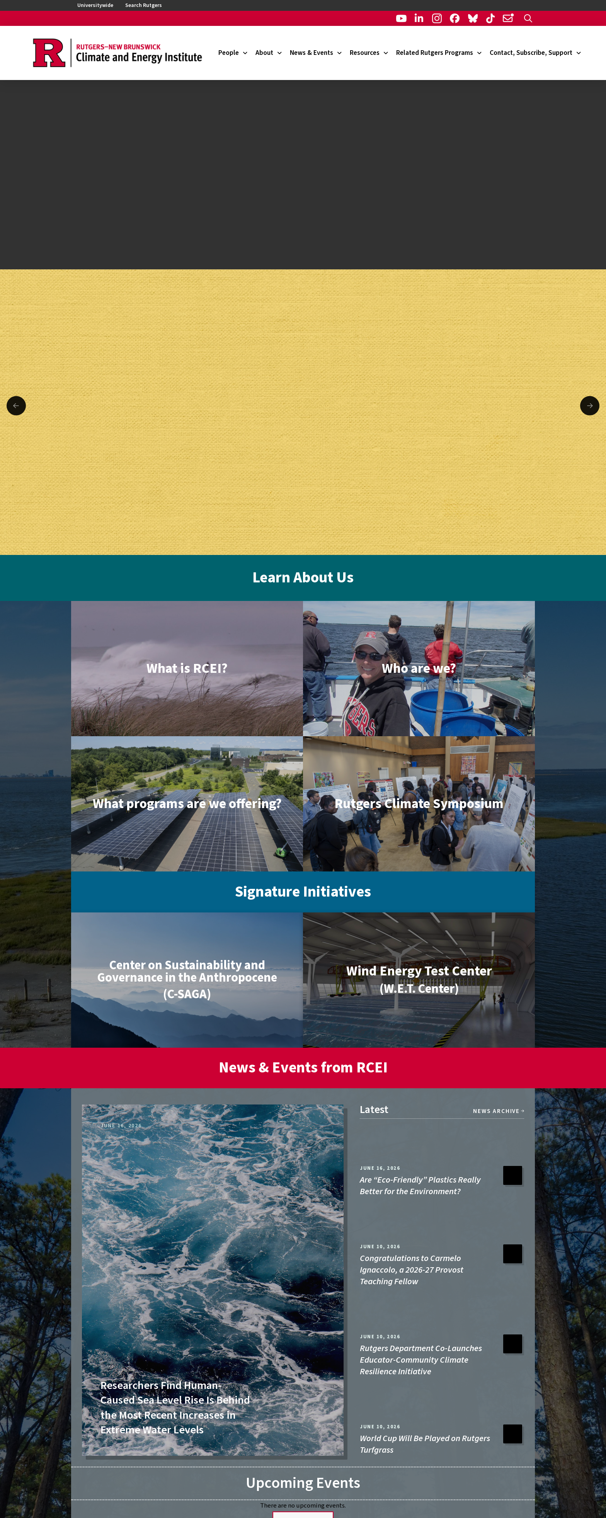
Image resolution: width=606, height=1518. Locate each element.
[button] (528, 18)
